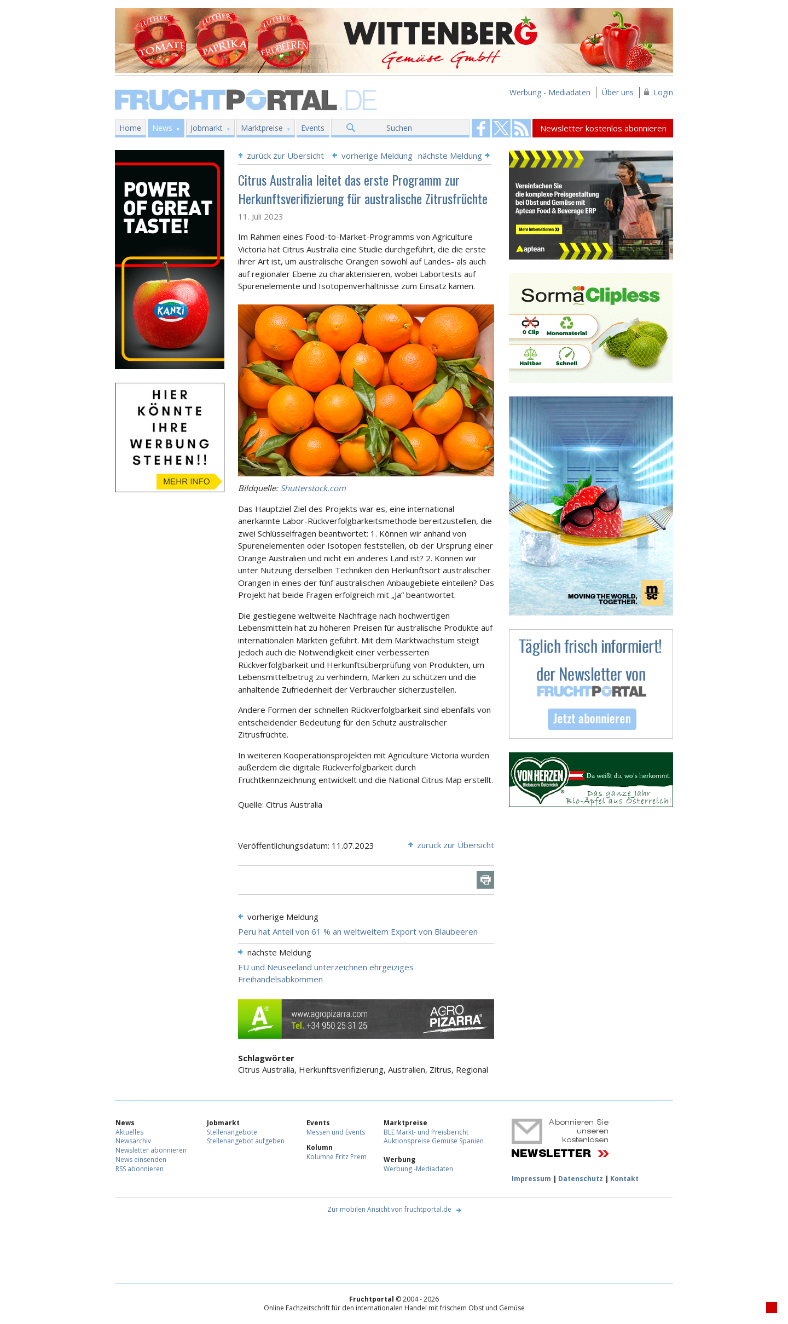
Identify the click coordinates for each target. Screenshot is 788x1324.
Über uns (618, 92)
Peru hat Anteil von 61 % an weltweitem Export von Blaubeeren (358, 931)
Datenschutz (580, 1178)
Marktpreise (262, 128)
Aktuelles (129, 1132)
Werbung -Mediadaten (418, 1168)
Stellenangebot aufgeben (246, 1140)
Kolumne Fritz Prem (336, 1156)
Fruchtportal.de (247, 99)
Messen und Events (335, 1132)
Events (313, 128)
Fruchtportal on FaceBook (481, 128)
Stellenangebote (232, 1132)
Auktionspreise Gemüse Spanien (434, 1140)
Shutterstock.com (313, 487)
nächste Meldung (450, 155)
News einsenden (140, 1159)
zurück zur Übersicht (285, 155)
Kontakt (624, 1178)
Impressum (531, 1178)
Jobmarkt (206, 128)
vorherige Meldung (377, 155)
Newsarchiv (133, 1140)
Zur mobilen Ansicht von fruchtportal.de (389, 1209)
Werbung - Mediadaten (549, 92)
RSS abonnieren (139, 1168)
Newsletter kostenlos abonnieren (603, 128)
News (162, 128)
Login (663, 92)
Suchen (399, 128)
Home (130, 128)
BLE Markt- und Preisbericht (426, 1132)
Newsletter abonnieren (151, 1150)
